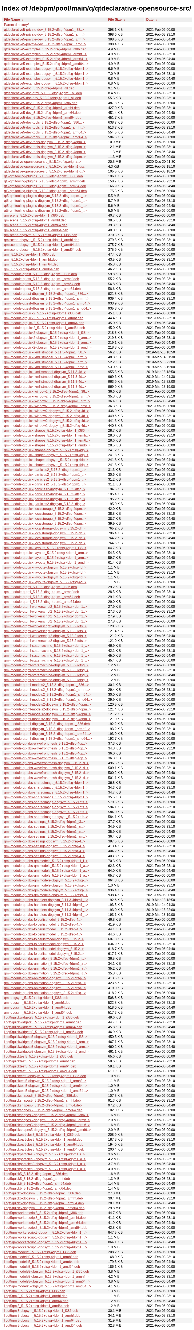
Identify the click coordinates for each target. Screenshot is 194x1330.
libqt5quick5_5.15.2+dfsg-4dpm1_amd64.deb (38, 1188)
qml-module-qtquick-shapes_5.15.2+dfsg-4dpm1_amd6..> (47, 445)
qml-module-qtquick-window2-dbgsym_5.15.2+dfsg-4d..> (46, 411)
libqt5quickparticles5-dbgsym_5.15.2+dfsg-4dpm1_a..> (45, 1159)
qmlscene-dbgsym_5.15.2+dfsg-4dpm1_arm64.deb (42, 245)
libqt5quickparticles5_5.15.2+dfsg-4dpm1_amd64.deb (44, 1149)
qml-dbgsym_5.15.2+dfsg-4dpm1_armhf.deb (37, 1002)
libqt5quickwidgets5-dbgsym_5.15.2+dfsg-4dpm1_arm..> (46, 1042)
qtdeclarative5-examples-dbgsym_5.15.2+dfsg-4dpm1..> (46, 68)
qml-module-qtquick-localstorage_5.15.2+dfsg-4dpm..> (45, 509)
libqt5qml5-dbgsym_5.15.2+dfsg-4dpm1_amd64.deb (43, 1325)
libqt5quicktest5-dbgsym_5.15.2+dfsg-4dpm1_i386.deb (45, 1076)
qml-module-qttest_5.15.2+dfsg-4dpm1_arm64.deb (42, 284)
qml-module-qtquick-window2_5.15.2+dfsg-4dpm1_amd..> (47, 406)
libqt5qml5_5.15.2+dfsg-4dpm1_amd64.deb (36, 1306)
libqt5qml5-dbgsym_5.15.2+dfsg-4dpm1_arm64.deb (42, 1320)
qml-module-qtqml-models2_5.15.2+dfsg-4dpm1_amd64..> (48, 699)
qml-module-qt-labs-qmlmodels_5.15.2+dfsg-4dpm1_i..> (46, 861)
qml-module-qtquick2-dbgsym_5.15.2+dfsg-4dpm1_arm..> (47, 338)
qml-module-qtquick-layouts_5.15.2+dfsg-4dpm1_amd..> (46, 562)
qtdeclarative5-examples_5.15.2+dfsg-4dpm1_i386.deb (45, 49)
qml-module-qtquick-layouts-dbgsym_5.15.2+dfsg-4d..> (45, 567)
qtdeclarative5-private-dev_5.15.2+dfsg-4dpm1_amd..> (45, 44)
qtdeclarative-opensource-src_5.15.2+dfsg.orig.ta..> (42, 161)
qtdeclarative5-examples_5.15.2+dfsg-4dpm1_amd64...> (46, 64)
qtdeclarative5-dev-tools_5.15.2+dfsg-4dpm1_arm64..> (45, 132)
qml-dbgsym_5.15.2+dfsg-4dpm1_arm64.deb (37, 1007)
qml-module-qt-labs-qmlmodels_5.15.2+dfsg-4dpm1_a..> (46, 866)
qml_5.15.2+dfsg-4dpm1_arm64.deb (31, 264)
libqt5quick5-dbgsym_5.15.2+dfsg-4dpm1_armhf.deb (43, 1198)
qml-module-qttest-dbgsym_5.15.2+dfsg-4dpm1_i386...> (46, 293)
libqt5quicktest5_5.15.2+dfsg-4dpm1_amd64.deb (40, 1071)
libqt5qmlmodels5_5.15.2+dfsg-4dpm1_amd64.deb (42, 1266)
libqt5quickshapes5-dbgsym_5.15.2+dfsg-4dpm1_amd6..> (47, 1130)
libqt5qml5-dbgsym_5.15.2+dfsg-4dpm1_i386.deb (41, 1310)
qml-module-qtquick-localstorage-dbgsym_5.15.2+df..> (45, 528)
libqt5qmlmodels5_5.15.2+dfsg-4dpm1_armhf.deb (41, 1257)
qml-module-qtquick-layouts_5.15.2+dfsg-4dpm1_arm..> (46, 553)
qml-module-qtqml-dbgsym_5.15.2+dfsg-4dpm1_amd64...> (48, 738)
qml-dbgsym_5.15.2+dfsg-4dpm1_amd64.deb (38, 1012)
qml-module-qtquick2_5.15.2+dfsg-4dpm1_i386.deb (42, 313)
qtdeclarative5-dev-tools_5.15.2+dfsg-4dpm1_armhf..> (44, 127)
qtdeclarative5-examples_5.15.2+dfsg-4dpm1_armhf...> (45, 54)
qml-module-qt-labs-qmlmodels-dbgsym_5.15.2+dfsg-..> (46, 880)
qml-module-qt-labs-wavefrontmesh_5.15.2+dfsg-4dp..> (45, 743)
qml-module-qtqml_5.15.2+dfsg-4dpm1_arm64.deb (42, 597)
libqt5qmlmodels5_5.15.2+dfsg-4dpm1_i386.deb (40, 1252)
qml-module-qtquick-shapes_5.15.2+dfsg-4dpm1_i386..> (46, 430)
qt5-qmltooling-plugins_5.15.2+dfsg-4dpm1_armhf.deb (44, 181)
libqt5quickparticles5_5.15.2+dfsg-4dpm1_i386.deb (42, 1134)
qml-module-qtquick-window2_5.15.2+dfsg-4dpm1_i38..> (46, 391)
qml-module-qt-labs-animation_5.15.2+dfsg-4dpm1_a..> (45, 963)
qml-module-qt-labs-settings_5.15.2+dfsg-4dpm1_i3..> (44, 821)
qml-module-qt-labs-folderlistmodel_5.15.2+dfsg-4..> (43, 919)
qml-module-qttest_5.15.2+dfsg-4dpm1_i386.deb (40, 274)
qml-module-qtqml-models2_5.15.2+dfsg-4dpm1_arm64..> (47, 694)
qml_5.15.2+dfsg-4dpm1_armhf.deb (31, 259)
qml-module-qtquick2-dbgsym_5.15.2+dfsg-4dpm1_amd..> (47, 347)
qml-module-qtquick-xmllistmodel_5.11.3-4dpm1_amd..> (46, 367)
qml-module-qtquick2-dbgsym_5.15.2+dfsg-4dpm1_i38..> (47, 332)
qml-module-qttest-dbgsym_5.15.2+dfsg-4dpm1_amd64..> (47, 308)
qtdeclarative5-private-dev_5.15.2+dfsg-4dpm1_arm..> (44, 34)
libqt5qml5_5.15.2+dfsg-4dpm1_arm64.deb (36, 1301)
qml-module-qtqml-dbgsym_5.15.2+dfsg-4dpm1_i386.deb (47, 724)
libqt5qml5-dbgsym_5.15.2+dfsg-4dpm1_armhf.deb (42, 1315)
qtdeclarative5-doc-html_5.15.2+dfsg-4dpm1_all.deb (43, 93)
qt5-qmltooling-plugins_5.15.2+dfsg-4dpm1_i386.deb (43, 176)
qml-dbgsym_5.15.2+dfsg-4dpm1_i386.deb (36, 998)
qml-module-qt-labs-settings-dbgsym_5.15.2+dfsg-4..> (44, 841)
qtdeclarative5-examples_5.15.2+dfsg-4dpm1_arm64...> (46, 59)
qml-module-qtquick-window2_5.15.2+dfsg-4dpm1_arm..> (47, 396)
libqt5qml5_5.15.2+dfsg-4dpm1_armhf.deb (35, 1296)
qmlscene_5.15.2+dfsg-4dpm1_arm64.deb (35, 225)
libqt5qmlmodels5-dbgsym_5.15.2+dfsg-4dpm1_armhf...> (47, 1276)
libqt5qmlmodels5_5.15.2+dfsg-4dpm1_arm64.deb (41, 1262)
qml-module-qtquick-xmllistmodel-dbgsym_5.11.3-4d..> (45, 372)
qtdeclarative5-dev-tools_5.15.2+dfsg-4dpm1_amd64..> (45, 137)
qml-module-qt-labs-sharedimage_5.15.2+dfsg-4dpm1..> (46, 782)
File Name (12, 19)
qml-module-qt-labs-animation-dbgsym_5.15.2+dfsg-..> (45, 978)
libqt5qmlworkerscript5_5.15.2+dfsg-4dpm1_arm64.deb (45, 1223)
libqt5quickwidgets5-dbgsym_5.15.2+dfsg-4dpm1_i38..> (45, 1037)
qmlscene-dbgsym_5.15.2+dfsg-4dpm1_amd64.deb (42, 249)
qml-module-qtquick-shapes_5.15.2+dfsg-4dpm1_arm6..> (47, 440)
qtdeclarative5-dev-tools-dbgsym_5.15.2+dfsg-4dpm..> (45, 142)
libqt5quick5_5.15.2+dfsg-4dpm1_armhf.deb (37, 1178)
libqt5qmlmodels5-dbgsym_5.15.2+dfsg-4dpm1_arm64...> (47, 1281)
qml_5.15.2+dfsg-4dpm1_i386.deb (29, 254)
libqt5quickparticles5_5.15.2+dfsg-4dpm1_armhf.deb (43, 1139)
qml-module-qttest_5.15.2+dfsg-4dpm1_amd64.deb (42, 289)
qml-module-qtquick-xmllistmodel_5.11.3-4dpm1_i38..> (45, 352)
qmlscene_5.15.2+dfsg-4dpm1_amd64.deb (36, 230)
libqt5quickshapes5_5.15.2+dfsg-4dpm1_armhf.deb (42, 1100)
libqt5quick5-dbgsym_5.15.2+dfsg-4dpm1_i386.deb (42, 1193)
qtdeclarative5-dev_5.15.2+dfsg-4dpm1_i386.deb (40, 103)
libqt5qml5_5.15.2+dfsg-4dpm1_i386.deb (34, 1291)
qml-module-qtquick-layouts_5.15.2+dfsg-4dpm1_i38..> (45, 548)
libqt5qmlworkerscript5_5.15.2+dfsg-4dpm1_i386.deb (43, 1213)
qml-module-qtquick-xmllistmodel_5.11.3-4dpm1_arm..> (45, 357)
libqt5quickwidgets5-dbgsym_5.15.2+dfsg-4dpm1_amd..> (47, 1051)
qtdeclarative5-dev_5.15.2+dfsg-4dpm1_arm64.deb (42, 113)
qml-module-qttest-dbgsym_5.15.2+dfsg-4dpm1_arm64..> (47, 303)
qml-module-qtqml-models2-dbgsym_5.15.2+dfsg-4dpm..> (47, 704)
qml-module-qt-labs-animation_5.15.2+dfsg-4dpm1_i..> (45, 958)
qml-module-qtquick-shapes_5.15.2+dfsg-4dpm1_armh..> (47, 435)
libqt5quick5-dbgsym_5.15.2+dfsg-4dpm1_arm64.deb (44, 1203)
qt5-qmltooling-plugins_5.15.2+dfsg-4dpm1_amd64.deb (45, 191)
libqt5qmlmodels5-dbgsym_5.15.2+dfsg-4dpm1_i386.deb (46, 1271)
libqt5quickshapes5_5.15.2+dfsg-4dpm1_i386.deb (41, 1095)
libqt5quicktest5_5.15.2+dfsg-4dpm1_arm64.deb (40, 1066)
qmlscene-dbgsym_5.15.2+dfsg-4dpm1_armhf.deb (41, 240)
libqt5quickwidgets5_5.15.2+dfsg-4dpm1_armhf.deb (42, 1022)
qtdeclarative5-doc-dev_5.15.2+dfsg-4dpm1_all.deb (42, 98)
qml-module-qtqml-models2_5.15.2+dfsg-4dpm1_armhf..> (47, 689)
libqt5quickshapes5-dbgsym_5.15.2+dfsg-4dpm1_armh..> (47, 1120)
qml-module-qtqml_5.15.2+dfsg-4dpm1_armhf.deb (41, 592)
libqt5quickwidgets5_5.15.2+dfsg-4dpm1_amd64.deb (43, 1032)
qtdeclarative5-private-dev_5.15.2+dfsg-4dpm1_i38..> (44, 29)
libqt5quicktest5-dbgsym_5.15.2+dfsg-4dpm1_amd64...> (46, 1091)
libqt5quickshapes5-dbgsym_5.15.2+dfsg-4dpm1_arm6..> (47, 1125)
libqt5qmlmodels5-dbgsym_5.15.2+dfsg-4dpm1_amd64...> (47, 1286)
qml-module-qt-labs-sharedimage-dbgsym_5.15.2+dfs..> (46, 802)
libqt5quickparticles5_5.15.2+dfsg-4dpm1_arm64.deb (43, 1144)
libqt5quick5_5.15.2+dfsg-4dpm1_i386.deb (36, 1174)
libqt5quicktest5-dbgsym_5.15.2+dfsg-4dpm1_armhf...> (45, 1081)
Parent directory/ (16, 25)
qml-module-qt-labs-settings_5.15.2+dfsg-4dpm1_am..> (45, 836)
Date (150, 19)
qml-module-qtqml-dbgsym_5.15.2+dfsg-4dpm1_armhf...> (47, 729)
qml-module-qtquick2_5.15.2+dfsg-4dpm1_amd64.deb (44, 328)
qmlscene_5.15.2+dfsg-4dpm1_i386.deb (34, 215)
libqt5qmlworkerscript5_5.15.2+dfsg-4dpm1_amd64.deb (45, 1227)
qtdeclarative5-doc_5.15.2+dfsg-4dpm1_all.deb (39, 88)
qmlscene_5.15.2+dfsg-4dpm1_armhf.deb (35, 220)
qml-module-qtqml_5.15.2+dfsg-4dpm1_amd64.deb (42, 602)
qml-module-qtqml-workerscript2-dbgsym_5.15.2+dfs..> (45, 626)
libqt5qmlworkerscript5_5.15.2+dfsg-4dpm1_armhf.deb (45, 1218)
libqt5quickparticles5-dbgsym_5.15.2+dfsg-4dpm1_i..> (44, 1154)
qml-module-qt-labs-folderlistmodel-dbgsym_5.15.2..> (44, 939)
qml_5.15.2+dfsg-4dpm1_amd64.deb (31, 269)
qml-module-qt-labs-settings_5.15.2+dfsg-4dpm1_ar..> (44, 826)
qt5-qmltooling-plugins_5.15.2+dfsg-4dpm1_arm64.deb (45, 186)
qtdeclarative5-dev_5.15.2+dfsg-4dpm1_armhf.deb (42, 108)
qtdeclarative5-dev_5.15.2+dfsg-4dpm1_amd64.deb (42, 117)
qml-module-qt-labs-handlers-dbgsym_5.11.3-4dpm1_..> (46, 900)
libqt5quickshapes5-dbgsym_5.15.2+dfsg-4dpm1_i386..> (46, 1115)
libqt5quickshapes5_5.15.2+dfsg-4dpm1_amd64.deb (43, 1110)
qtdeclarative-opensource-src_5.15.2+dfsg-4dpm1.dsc (44, 166)
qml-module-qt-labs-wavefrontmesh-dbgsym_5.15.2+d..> (46, 763)
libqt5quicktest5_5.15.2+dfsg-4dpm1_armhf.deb (39, 1061)
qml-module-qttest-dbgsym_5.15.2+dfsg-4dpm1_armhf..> (46, 298)
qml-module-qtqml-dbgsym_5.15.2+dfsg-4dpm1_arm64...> (47, 734)
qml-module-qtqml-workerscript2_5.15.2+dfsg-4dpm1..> (45, 606)
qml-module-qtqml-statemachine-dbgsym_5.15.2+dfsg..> (46, 665)
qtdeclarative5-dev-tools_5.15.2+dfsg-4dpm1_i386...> (44, 122)
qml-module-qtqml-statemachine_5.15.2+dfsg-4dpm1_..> (46, 645)
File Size (115, 19)
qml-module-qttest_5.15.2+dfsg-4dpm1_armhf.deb (41, 279)
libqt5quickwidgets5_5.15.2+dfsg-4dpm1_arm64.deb (43, 1027)
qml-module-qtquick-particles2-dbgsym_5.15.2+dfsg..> (44, 489)
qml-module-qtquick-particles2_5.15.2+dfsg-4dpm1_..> (45, 470)
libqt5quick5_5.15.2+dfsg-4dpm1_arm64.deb (37, 1183)
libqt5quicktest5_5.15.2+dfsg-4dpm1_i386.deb (38, 1056)
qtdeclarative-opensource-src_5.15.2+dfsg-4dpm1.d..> (44, 171)
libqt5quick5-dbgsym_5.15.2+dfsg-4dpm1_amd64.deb (44, 1208)
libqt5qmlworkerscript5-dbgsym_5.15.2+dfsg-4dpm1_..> (45, 1232)
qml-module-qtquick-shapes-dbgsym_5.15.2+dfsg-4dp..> (46, 450)
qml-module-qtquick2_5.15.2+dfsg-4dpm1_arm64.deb (44, 323)
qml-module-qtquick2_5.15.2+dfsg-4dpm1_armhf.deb (43, 318)
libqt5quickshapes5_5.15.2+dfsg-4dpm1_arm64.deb (43, 1105)
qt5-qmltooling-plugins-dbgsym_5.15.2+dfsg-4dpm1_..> (45, 196)
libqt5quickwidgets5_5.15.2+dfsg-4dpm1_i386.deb (41, 1017)
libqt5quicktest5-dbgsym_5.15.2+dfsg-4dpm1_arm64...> (45, 1085)
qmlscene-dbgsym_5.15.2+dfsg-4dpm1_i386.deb (40, 235)
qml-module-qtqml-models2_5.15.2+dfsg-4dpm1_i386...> (46, 685)
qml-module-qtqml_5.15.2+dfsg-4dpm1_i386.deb (40, 587)
